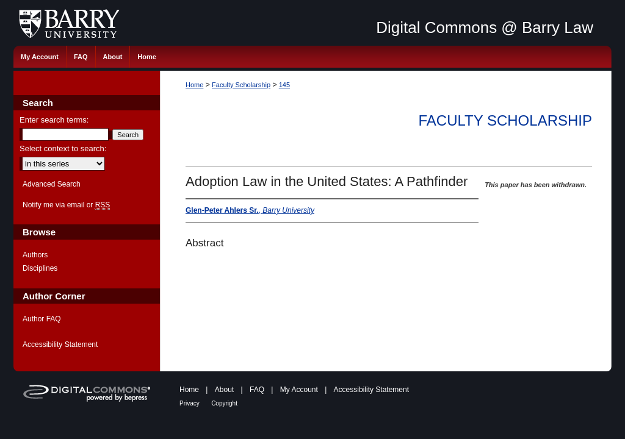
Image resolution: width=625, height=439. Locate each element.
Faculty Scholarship (241, 84)
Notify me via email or (66, 205)
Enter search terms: (54, 119)
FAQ (257, 389)
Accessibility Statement (60, 344)
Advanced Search (52, 184)
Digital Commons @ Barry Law (484, 27)
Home (194, 84)
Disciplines (40, 268)
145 (284, 84)
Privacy (189, 403)
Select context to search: (63, 148)
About (224, 389)
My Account (299, 389)
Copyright (224, 403)
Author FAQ (42, 319)
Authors (35, 255)
